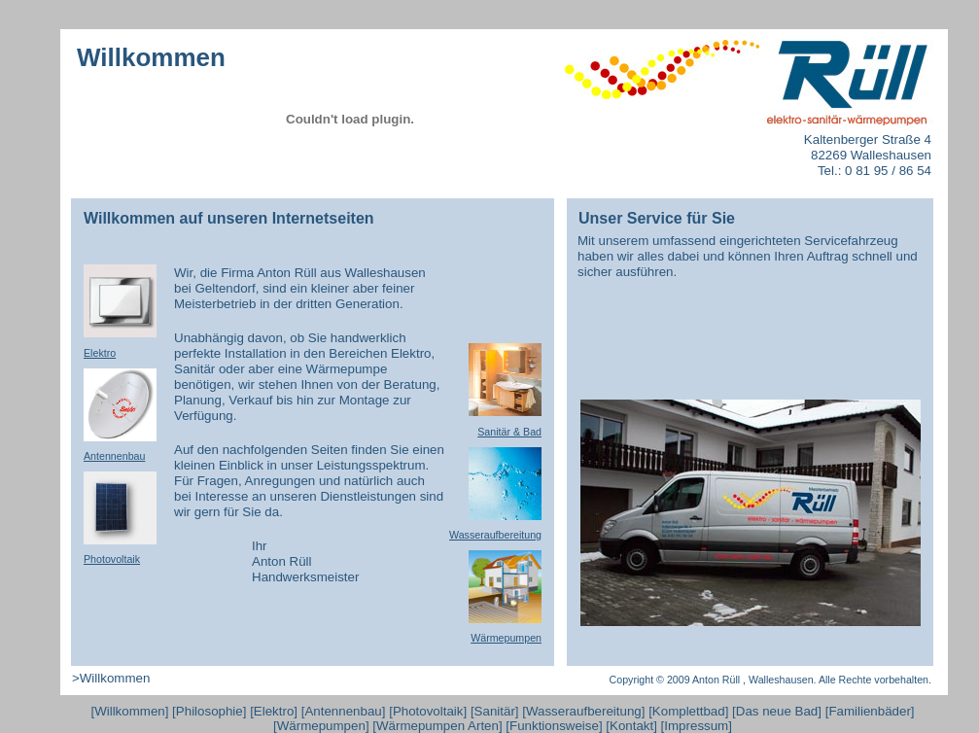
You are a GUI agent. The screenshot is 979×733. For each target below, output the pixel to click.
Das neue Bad (777, 711)
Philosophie (209, 711)
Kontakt (631, 725)
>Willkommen (111, 678)
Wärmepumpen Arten (437, 725)
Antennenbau (342, 711)
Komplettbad (688, 711)
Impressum (696, 725)
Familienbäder (869, 711)
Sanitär (494, 711)
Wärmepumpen (321, 725)
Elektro (274, 711)
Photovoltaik (428, 711)
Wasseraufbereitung (584, 711)
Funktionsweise (554, 725)
